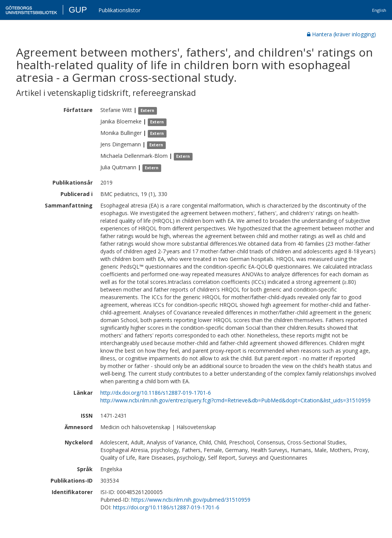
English (379, 10)
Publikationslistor (119, 10)
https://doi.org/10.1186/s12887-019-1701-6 (166, 507)
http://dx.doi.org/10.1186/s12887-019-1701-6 (155, 392)
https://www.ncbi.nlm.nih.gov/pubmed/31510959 (190, 499)
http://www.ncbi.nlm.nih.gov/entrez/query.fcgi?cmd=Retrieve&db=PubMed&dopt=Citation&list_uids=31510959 (235, 400)
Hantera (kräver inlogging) (341, 34)
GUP (78, 10)
